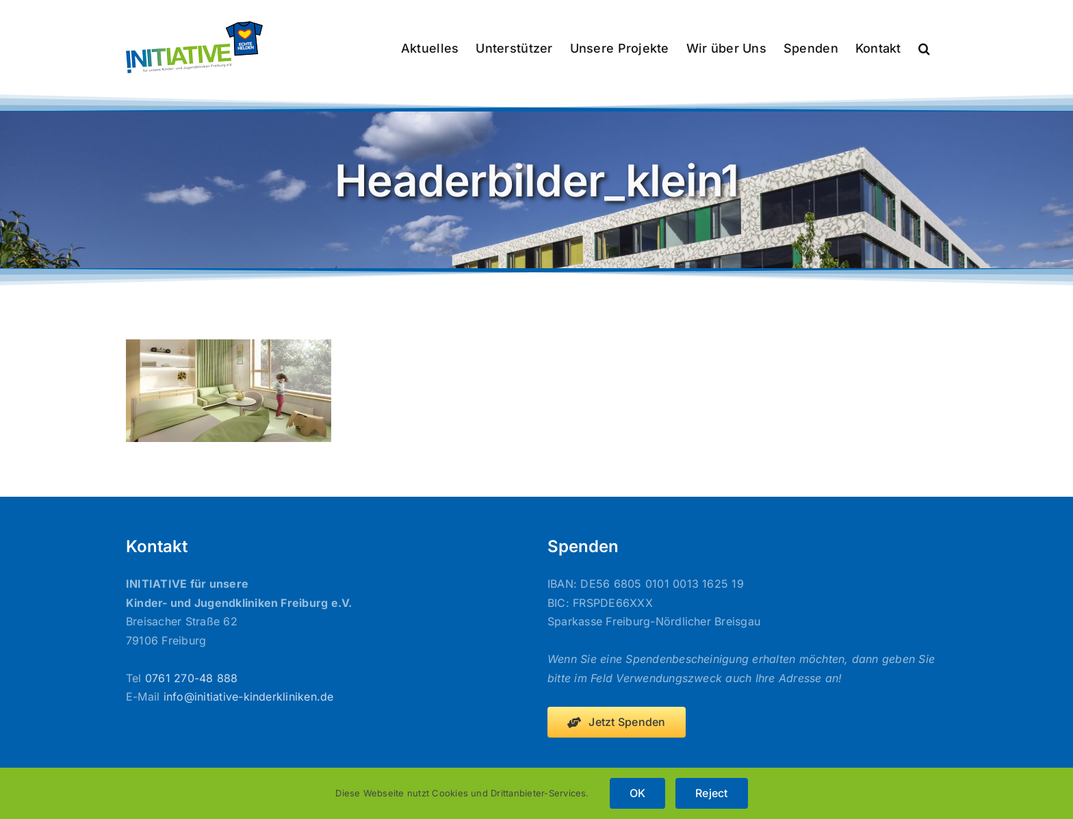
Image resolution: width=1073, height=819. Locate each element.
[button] (924, 47)
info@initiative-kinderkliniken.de (249, 696)
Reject (711, 793)
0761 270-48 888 (191, 678)
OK (637, 793)
